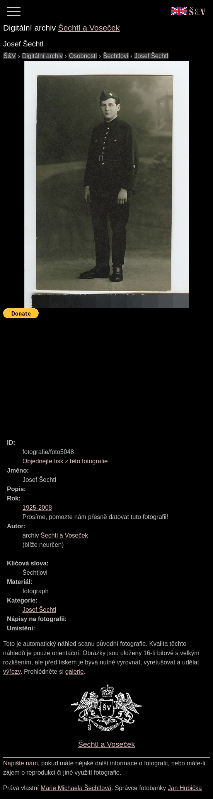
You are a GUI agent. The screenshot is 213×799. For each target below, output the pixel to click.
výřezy (11, 671)
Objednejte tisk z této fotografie (65, 461)
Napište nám (20, 763)
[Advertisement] (108, 375)
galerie (74, 671)
